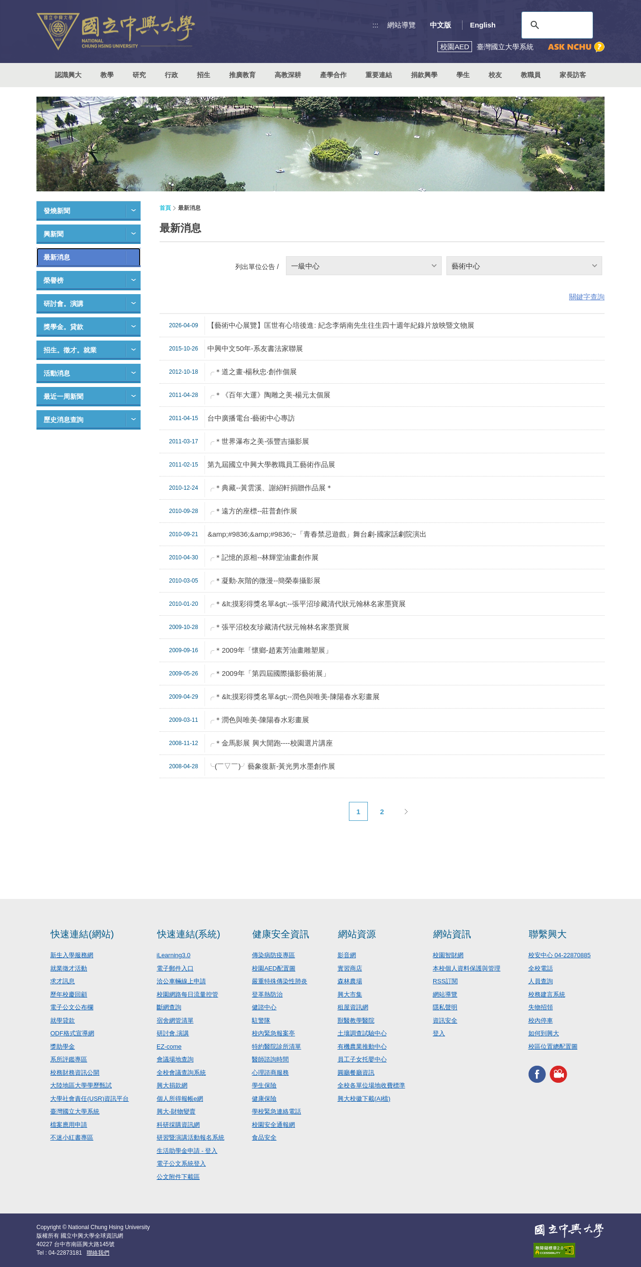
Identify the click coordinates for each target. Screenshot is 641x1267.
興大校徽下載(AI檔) (364, 1098)
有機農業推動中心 (362, 1046)
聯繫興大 (548, 934)
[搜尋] (555, 25)
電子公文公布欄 (71, 1007)
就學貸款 (62, 1020)
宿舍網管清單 (175, 1020)
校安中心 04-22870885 (559, 955)
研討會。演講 (63, 303)
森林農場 (350, 981)
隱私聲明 (445, 1007)
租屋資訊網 (353, 1007)
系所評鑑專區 (68, 1059)
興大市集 (350, 994)
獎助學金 (62, 1046)
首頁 (165, 208)
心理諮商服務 (270, 1072)
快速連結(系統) (188, 934)
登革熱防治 (267, 994)
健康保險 (264, 1098)
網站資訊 (452, 934)
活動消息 (57, 373)
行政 (171, 75)
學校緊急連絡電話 (276, 1111)
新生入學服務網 (71, 955)
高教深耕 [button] (288, 75)
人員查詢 (540, 981)
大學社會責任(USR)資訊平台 (89, 1098)
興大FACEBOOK (537, 1074)
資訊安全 (445, 1020)
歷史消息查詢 (63, 419)
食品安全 (264, 1137)
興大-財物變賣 (176, 1111)
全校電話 (540, 968)
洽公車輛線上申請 (181, 981)
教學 (107, 75)
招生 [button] (203, 75)
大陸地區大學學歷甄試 (81, 1085)
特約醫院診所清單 (276, 1046)
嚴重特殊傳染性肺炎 (279, 981)
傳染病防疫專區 (273, 955)
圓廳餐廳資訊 (356, 1072)
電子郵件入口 (175, 968)
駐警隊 (261, 1020)
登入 (439, 1033)
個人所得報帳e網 (180, 1098)
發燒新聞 (57, 211)
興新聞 (53, 234)
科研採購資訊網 (178, 1124)
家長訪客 (573, 75)
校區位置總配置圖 (553, 1046)
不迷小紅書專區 (71, 1137)
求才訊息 (62, 981)
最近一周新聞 (63, 396)
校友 (495, 75)
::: (376, 25)
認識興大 (68, 75)
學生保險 (264, 1085)
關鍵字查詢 (587, 297)
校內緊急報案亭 (273, 1033)
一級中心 (305, 266)
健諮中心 (264, 1007)
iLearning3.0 (174, 955)
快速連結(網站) (82, 934)
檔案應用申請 (68, 1124)
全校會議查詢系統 (181, 1072)
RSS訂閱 (445, 981)
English (483, 25)
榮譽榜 (53, 280)
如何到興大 (543, 1033)
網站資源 (357, 934)
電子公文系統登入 (181, 1163)
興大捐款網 (172, 1085)
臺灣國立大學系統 (74, 1111)
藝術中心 (466, 266)
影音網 (347, 955)
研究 (139, 75)
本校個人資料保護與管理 (466, 968)
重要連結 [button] (378, 75)
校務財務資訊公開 (74, 1072)
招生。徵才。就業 (70, 350)
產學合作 (333, 75)
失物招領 (540, 1007)
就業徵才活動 (68, 968)
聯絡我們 (98, 1252)
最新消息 (57, 257)
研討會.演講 (173, 1033)
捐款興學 (424, 75)
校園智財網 (448, 955)
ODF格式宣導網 (72, 1033)
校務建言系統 (546, 994)
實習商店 (350, 968)
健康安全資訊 (280, 934)
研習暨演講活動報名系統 (190, 1137)
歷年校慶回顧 (68, 994)
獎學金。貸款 (63, 327)
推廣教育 (242, 75)
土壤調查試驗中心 (362, 1033)
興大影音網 (558, 1074)
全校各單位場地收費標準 (371, 1085)
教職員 (531, 75)
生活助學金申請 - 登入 (187, 1150)
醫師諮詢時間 (270, 1059)
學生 (463, 75)
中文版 (440, 25)
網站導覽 (401, 25)
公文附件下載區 (178, 1176)
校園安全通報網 (273, 1124)
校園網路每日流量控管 (187, 994)
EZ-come (169, 1046)
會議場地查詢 (175, 1059)
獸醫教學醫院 (356, 1020)
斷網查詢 (169, 1007)
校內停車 (540, 1020)
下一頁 (405, 811)
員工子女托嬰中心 (362, 1059)
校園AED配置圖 (273, 968)
